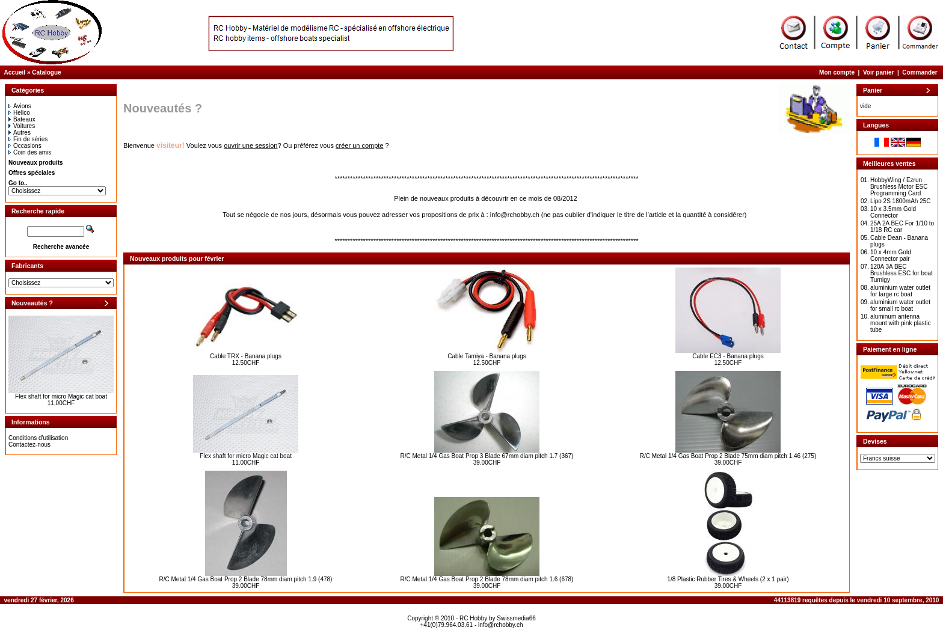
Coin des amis (29, 152)
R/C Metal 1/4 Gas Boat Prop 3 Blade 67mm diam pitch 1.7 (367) (487, 456)
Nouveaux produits (35, 162)
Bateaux (21, 119)
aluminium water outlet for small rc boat (900, 305)
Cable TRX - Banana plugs (245, 356)
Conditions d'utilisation (38, 438)
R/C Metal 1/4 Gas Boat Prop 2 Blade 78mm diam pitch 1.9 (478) (246, 579)
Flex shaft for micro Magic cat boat (61, 396)
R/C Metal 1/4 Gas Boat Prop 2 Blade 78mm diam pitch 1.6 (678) (487, 579)
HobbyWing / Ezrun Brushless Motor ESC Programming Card (899, 187)
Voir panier (878, 72)
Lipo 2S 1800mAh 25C (900, 201)
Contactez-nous (29, 444)
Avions (19, 106)
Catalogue (46, 72)
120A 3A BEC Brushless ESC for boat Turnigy (901, 273)
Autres (19, 132)
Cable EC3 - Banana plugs (727, 356)
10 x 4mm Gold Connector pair (890, 255)
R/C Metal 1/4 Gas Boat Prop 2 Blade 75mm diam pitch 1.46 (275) (728, 456)
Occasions (24, 145)
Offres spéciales (31, 173)
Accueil (15, 72)
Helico (19, 112)
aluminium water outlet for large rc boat (900, 291)
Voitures (21, 126)
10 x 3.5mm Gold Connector (893, 212)
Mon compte (837, 72)
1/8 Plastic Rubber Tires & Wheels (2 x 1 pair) (727, 579)
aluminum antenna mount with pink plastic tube (900, 323)
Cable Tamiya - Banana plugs (486, 356)
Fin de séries (28, 139)
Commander (919, 72)
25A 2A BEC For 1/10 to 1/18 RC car (902, 226)
